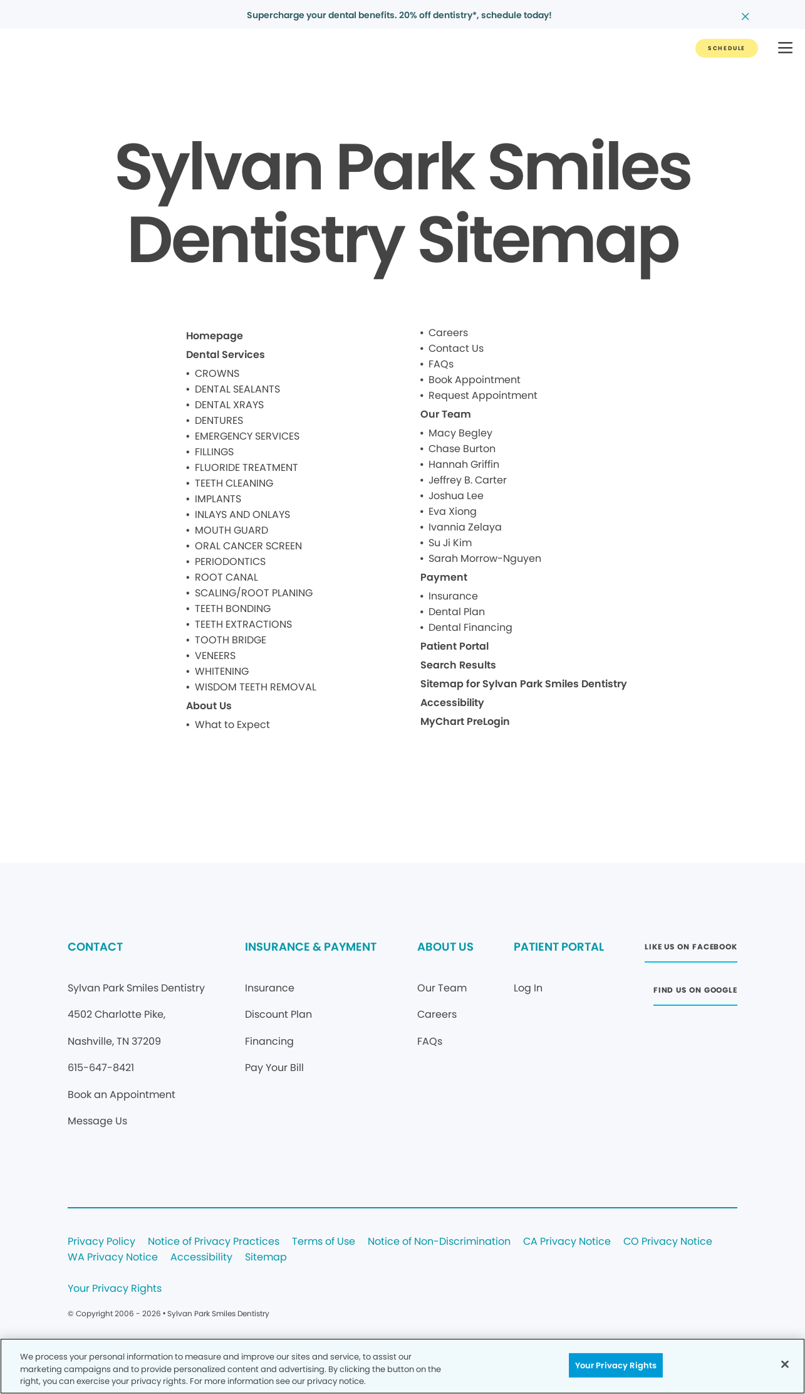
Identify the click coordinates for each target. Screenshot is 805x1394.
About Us (209, 706)
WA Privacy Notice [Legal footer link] (113, 1257)
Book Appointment (474, 379)
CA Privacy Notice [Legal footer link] (567, 1242)
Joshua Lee (456, 495)
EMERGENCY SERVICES (247, 436)
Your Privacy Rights (115, 1289)
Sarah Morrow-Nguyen (484, 558)
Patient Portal (454, 646)
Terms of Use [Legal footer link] (323, 1242)
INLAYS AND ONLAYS (242, 514)
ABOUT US (445, 946)
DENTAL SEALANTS (237, 389)
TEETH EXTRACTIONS (243, 624)
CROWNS (217, 373)
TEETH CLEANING (234, 483)
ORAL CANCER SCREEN (248, 546)
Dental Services (225, 354)
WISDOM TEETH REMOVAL (255, 687)
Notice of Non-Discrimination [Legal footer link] (439, 1242)
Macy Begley (460, 433)
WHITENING (222, 671)
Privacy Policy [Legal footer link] (101, 1242)
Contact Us (456, 348)
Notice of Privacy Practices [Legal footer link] (213, 1242)
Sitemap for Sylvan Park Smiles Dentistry (523, 684)
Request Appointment (483, 395)
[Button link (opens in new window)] (691, 950)
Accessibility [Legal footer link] (201, 1257)
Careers (448, 332)
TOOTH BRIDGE (230, 640)
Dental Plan (456, 612)
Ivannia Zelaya (465, 527)
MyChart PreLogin (465, 721)
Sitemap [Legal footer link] (266, 1257)
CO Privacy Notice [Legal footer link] (667, 1242)
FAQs (441, 364)
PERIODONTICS (230, 561)
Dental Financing (470, 627)
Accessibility (452, 702)
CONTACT (95, 946)
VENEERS (215, 655)
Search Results (458, 665)
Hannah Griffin (463, 464)
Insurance (453, 596)
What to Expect (232, 724)
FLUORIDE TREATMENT (246, 467)
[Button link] (726, 48)
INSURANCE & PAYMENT (311, 946)
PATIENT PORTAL (559, 946)
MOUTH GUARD (231, 530)
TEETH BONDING (233, 608)
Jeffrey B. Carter (467, 480)
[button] (785, 48)
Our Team (445, 414)
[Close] (785, 1364)
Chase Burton (462, 448)
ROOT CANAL (226, 577)
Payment (443, 577)
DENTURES (219, 420)
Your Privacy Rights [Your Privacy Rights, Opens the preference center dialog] (616, 1365)
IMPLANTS (218, 499)
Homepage (214, 336)
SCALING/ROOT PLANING (254, 593)
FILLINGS (214, 452)
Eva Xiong (452, 511)
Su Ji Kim (450, 543)
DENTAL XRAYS (229, 405)
